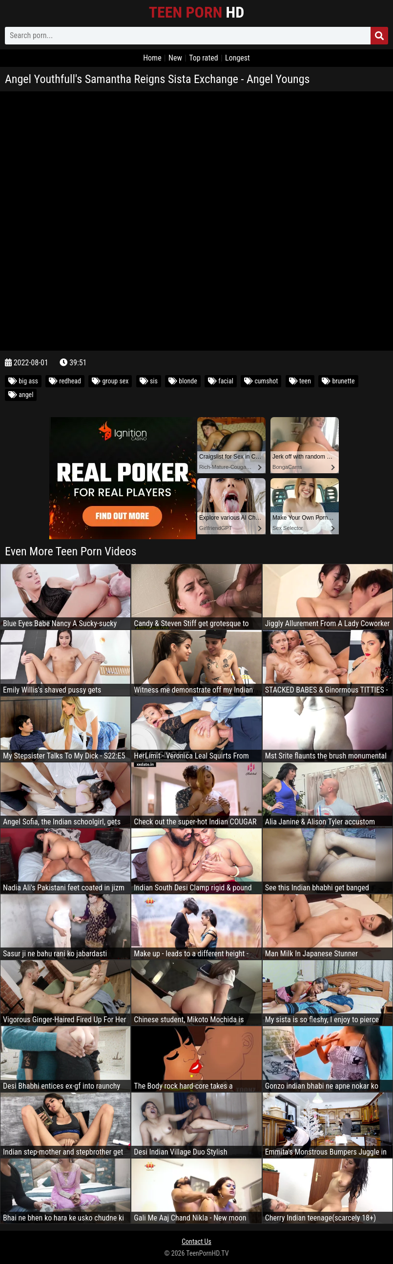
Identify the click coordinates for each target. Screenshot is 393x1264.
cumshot (261, 381)
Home (152, 58)
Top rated (203, 58)
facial (220, 381)
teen (300, 381)
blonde (182, 381)
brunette (338, 381)
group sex (110, 381)
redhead (65, 381)
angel (20, 395)
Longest (237, 58)
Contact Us (196, 1241)
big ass (23, 381)
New (175, 58)
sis (149, 381)
